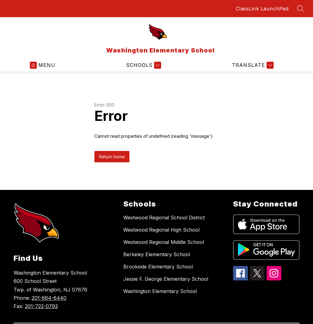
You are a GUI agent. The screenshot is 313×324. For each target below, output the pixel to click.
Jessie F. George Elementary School (165, 279)
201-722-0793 (41, 306)
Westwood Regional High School (161, 230)
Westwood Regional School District (164, 217)
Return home (112, 156)
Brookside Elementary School (158, 267)
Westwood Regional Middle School (163, 242)
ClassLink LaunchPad (262, 9)
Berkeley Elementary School (156, 254)
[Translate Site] (252, 65)
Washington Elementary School (160, 291)
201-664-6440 (49, 298)
